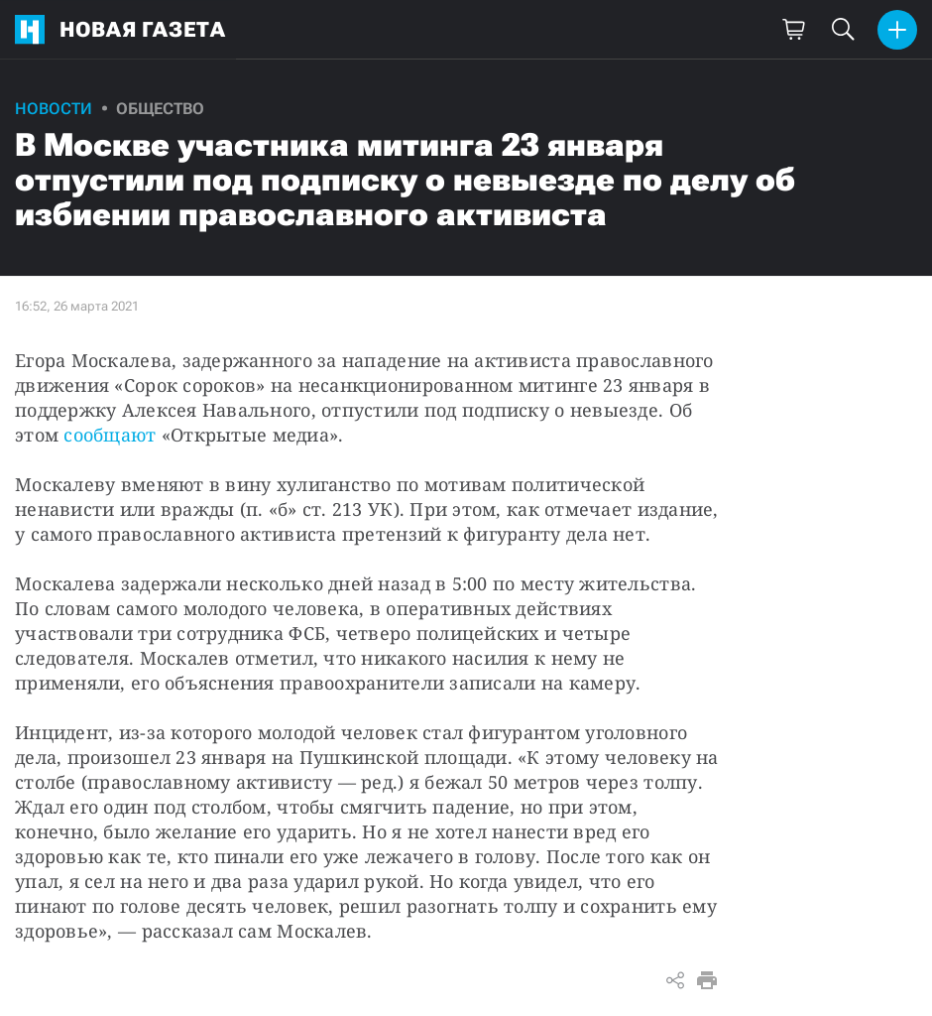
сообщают (109, 434)
